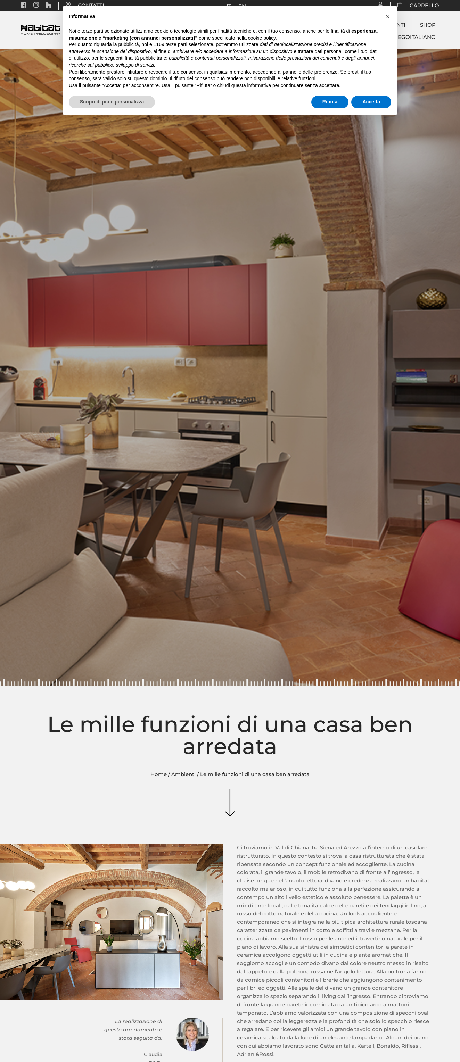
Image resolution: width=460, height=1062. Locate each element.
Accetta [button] (371, 102)
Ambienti (183, 774)
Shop (428, 25)
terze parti (176, 44)
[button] (387, 16)
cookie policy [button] (262, 38)
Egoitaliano (417, 37)
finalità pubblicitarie (145, 58)
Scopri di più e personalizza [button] (112, 102)
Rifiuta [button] (330, 102)
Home (158, 774)
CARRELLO (421, 5)
